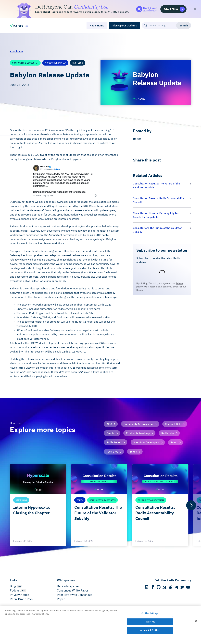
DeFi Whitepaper (68, 586)
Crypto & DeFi (173, 424)
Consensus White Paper (72, 590)
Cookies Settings (149, 613)
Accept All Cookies (149, 630)
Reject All (150, 621)
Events (110, 433)
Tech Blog (112, 451)
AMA (109, 424)
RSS (19, 586)
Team (174, 442)
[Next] (191, 505)
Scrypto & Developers (146, 442)
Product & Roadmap (138, 433)
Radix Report (114, 442)
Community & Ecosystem (138, 424)
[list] (100, 505)
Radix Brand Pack (21, 599)
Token (133, 451)
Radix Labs (167, 433)
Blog (13, 586)
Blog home (16, 51)
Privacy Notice (19, 595)
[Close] (195, 621)
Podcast (15, 590)
